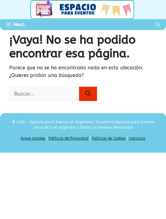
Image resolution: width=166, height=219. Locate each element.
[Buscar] (88, 94)
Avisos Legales (33, 138)
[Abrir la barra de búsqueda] (157, 24)
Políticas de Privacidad (68, 138)
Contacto (137, 138)
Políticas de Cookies (109, 138)
